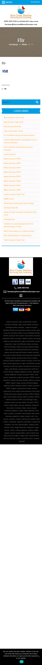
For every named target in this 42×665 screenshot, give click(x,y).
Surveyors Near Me (11, 208)
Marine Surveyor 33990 (12, 181)
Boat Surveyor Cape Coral (13, 122)
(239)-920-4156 (10, 21)
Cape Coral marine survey (13, 131)
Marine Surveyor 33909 (12, 163)
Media (24, 44)
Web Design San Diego (24, 305)
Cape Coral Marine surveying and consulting (23, 301)
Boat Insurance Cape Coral (14, 118)
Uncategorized (9, 219)
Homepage (13, 44)
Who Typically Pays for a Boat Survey (17, 236)
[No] (39, 657)
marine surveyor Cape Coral (14, 194)
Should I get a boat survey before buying (19, 203)
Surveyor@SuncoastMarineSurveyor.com (21, 24)
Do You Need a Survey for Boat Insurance (19, 135)
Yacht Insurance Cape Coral (14, 240)
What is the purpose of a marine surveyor (19, 231)
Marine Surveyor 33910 (12, 168)
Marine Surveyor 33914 (12, 172)
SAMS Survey (9, 199)
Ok (22, 662)
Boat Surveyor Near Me (12, 127)
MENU (9, 2)
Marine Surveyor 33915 (12, 177)
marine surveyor (10, 154)
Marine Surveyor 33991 (12, 185)
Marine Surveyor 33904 (12, 159)
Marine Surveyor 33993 (12, 190)
